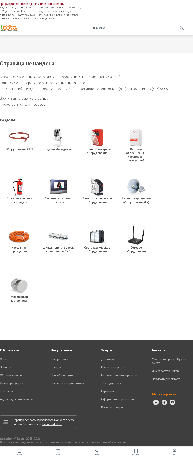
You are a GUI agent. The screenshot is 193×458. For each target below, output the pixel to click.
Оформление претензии (117, 399)
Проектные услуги (113, 367)
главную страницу (34, 98)
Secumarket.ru (52, 424)
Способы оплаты (62, 375)
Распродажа (59, 359)
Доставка (108, 359)
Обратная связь (11, 375)
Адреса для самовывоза (16, 399)
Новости (5, 367)
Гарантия (107, 391)
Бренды (56, 367)
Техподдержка (111, 383)
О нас (3, 359)
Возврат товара (112, 407)
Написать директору (166, 379)
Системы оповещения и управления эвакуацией (136, 148)
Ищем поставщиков (165, 371)
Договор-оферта (11, 383)
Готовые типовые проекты (119, 375)
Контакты (6, 391)
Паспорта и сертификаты (67, 383)
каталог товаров (32, 104)
